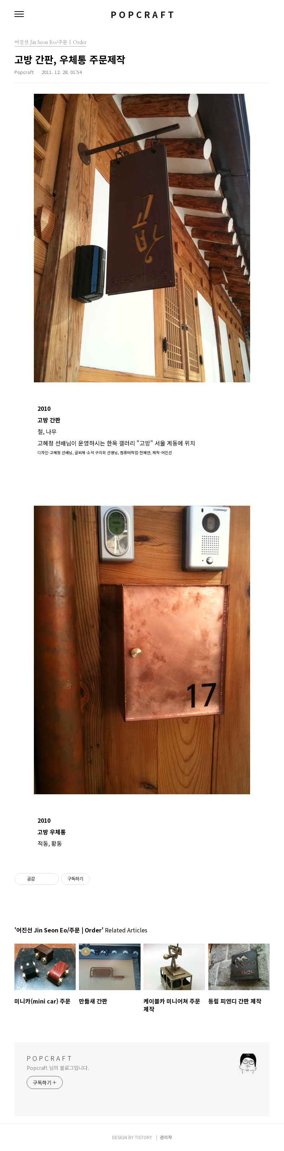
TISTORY (143, 1137)
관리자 (166, 1137)
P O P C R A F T (142, 14)
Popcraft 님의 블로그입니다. (58, 1067)
